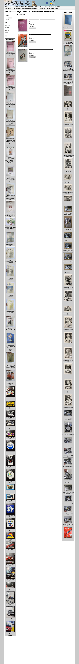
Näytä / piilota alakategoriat (22, 14)
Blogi (6, 24)
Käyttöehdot (7, 25)
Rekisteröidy (8, 19)
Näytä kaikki (10, 635)
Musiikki (21, 6)
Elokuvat (51, 8)
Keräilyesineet (42, 6)
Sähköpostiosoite (9, 13)
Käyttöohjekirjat (8, 8)
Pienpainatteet (28, 6)
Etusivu (6, 22)
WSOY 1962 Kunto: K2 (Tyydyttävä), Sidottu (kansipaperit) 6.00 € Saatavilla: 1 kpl (43, 36)
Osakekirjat (42, 8)
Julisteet (35, 6)
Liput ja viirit (56, 6)
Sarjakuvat (10, 6)
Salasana (7, 15)
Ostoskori (7, 27)
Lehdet (16, 6)
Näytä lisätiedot (31, 26)
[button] (32, 28)
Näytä (10, 55)
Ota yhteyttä (7, 30)
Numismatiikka (17, 8)
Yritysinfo (7, 28)
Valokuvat (49, 6)
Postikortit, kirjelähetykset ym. (30, 8)
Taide (47, 8)
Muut (56, 8)
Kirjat (5, 6)
